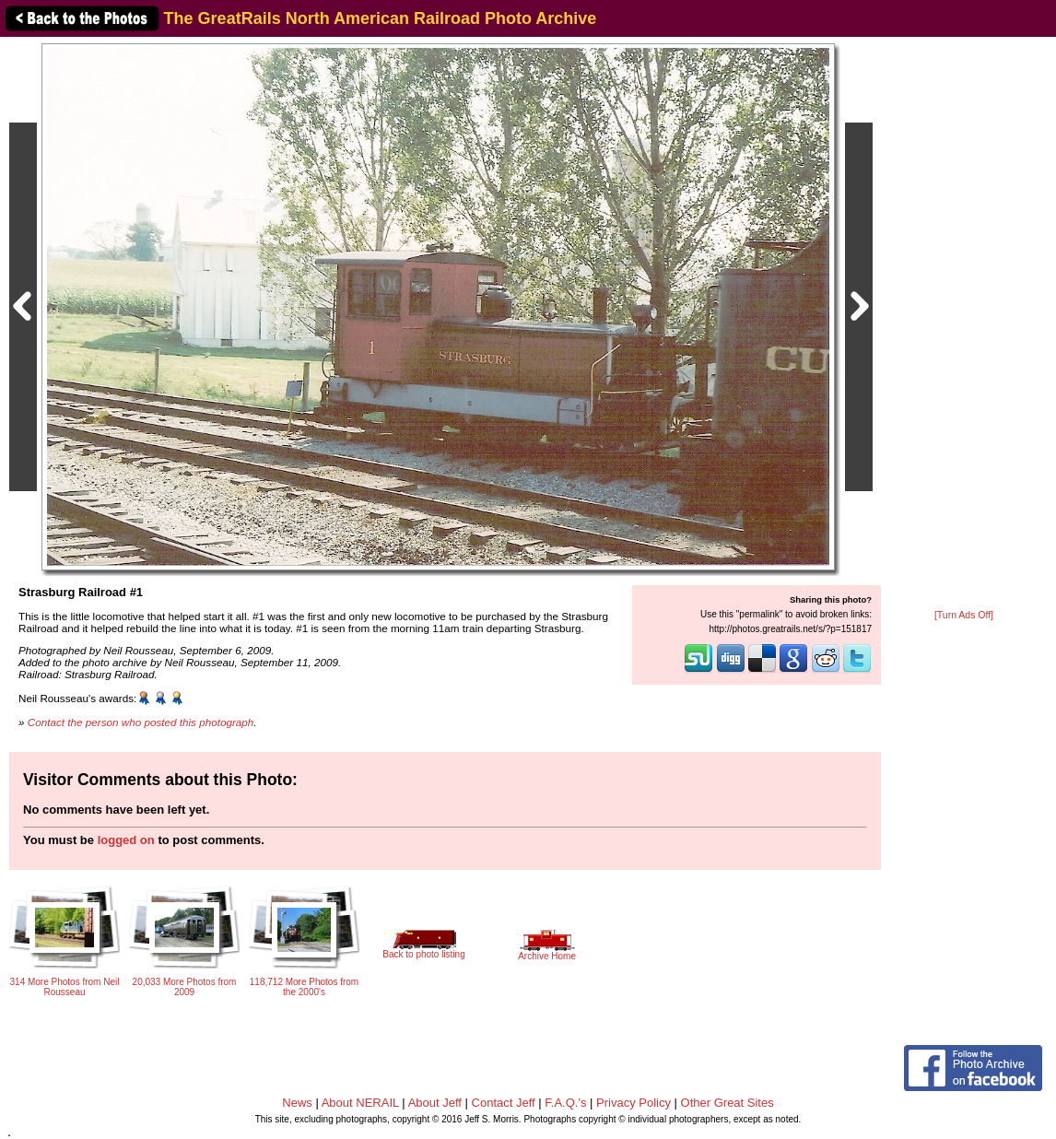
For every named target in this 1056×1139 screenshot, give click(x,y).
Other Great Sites (727, 1103)
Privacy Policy (633, 1103)
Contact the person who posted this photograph (141, 722)
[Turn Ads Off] (963, 615)
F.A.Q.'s (565, 1103)
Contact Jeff (503, 1103)
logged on (126, 840)
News (297, 1103)
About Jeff (435, 1103)
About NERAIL (360, 1103)
